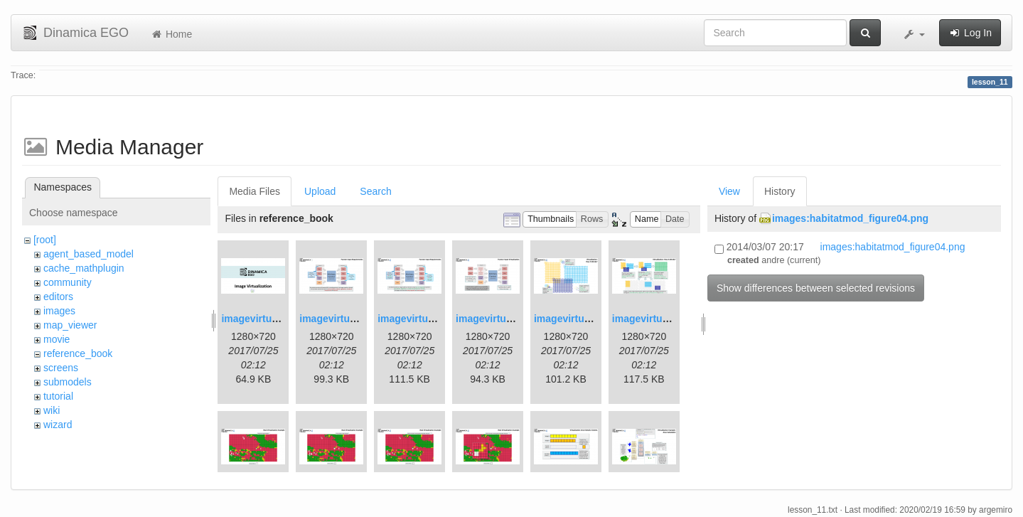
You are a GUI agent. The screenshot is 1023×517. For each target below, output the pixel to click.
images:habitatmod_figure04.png (850, 218)
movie (56, 339)
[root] (44, 239)
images (59, 310)
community (67, 282)
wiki (51, 410)
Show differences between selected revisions (816, 288)
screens (60, 367)
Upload (320, 191)
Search (375, 191)
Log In (970, 32)
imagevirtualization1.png (279, 318)
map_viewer (70, 325)
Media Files (254, 191)
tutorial (58, 396)
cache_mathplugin (83, 268)
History (780, 191)
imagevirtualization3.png (435, 318)
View (729, 191)
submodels (67, 382)
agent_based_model (88, 254)
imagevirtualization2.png (357, 318)
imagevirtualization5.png (592, 318)
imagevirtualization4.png (514, 318)
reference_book (77, 353)
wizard (57, 424)
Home (171, 34)
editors (58, 296)
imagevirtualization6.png (670, 318)
